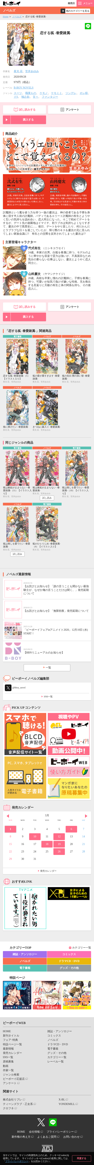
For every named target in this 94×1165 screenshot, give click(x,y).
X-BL (62, 1099)
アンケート (72, 109)
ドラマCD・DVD (69, 961)
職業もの (30, 93)
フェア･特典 (10, 1039)
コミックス (69, 954)
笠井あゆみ (32, 71)
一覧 (48, 667)
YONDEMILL (67, 1104)
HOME (7, 1031)
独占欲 (25, 96)
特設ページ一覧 (12, 1044)
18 (47, 844)
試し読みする (27, 109)
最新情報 (8, 1048)
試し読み (47, 497)
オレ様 (84, 93)
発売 (71, 3)
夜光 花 (18, 71)
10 (34, 836)
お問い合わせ (71, 1136)
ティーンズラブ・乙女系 (18, 1104)
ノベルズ (17, 16)
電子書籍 (24, 967)
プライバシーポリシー (17, 1161)
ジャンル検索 (11, 1074)
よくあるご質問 (46, 1136)
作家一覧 (8, 1070)
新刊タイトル (11, 1035)
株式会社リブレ (12, 1099)
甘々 (35, 96)
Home (6, 16)
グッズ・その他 (69, 967)
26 (59, 851)
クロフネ (8, 1108)
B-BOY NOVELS (24, 87)
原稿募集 (8, 1061)
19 (59, 844)
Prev (8, 816)
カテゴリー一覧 (81, 947)
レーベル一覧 (55, 1061)
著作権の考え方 (20, 1136)
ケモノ (44, 93)
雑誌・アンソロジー (25, 954)
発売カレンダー (48, 871)
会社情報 (34, 1131)
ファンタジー (50, 96)
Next (86, 816)
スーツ (18, 93)
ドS (16, 96)
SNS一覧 (48, 696)
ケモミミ (56, 93)
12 (59, 836)
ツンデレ (70, 93)
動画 (5, 1066)
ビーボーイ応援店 (14, 1078)
